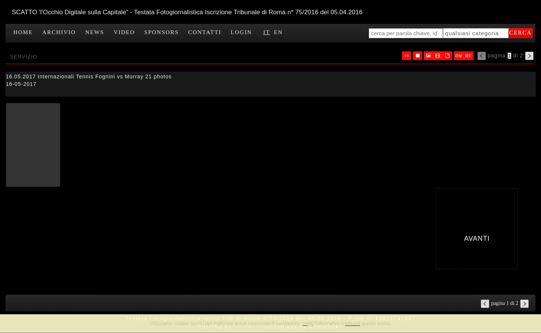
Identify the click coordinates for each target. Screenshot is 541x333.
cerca (520, 33)
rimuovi (352, 323)
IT (266, 32)
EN (278, 32)
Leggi (307, 323)
